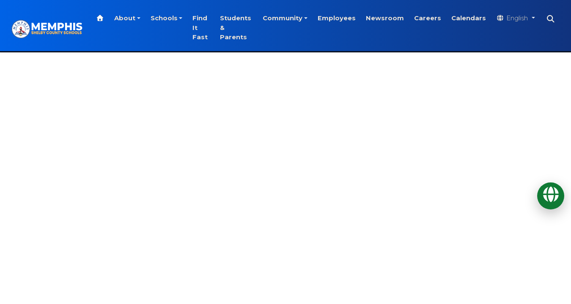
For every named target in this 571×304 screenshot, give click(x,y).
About (132, 18)
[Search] (555, 19)
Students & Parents (241, 27)
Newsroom (389, 18)
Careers (431, 18)
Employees (341, 18)
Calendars (473, 18)
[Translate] (550, 195)
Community (287, 18)
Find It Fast (207, 27)
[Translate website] (520, 18)
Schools (171, 18)
